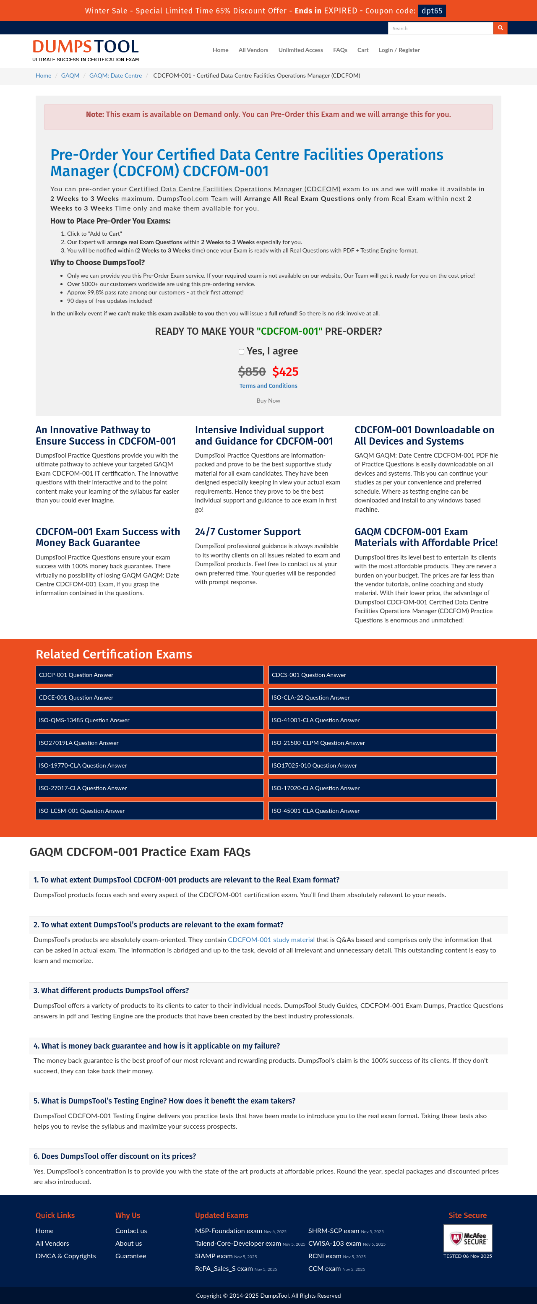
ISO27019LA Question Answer (79, 742)
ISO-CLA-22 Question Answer (311, 697)
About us (128, 1243)
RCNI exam (324, 1256)
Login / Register (399, 49)
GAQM (70, 75)
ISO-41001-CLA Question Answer (316, 720)
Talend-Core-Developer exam (238, 1243)
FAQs (340, 49)
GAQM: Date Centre (115, 75)
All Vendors (253, 49)
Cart (363, 49)
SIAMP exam (214, 1256)
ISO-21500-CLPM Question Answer (318, 742)
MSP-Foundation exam (228, 1230)
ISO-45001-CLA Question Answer (316, 810)
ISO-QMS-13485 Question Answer (84, 720)
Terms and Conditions (268, 386)
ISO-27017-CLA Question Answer (83, 787)
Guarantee (130, 1256)
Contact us (131, 1230)
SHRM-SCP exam (334, 1230)
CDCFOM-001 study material (271, 939)
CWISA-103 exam (334, 1243)
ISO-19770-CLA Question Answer (83, 765)
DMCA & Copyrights (66, 1256)
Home (221, 49)
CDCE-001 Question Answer (76, 697)
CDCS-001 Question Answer (309, 674)
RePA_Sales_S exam (224, 1268)
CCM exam (324, 1268)
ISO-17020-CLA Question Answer (316, 787)
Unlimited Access (301, 49)
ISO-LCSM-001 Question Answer (82, 810)
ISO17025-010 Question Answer (314, 765)
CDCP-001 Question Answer (76, 674)
